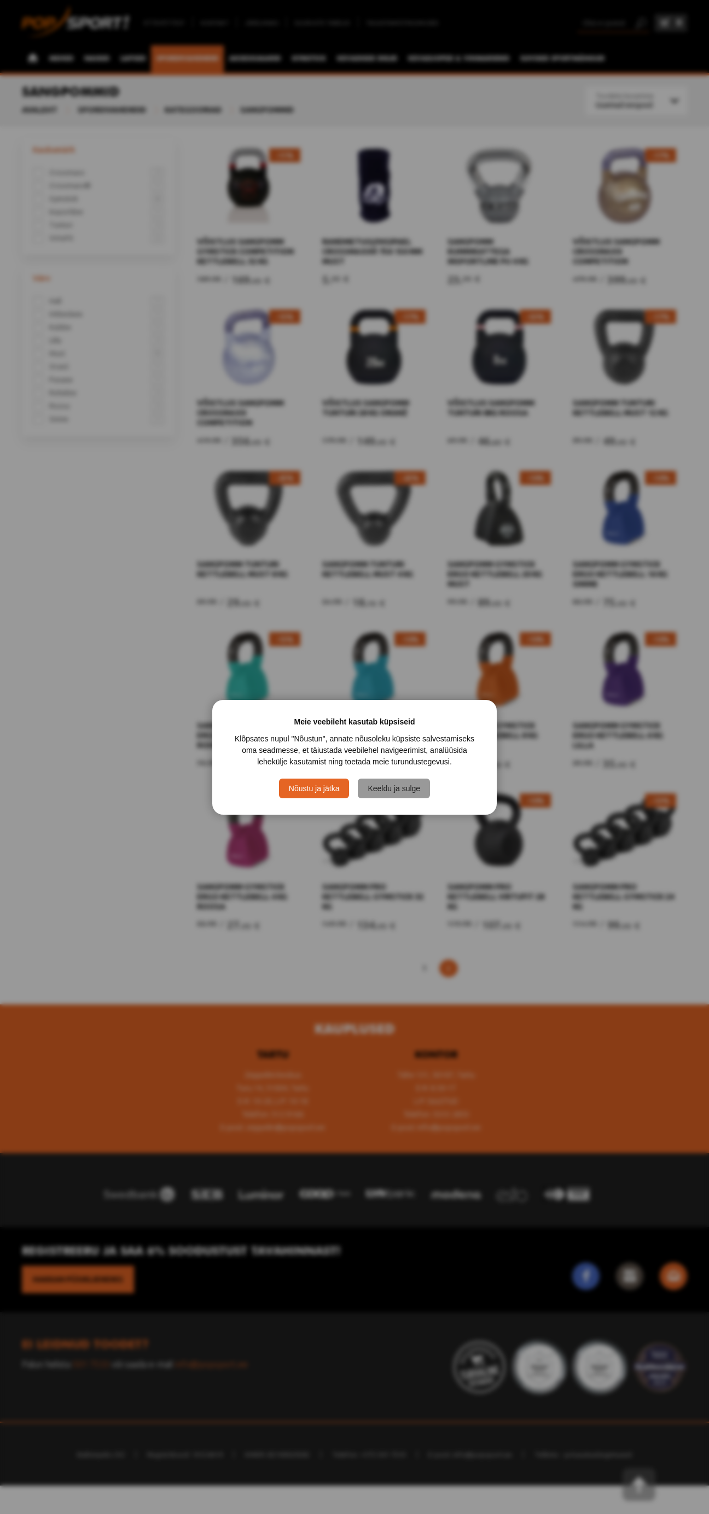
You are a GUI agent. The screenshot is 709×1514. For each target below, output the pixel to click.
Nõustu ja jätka (314, 788)
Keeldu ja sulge (394, 788)
